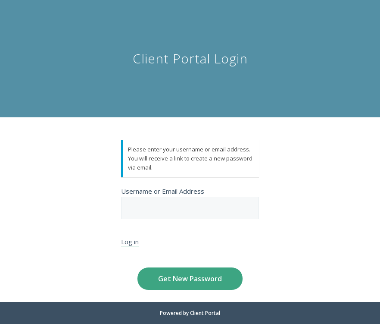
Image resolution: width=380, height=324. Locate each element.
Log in (130, 241)
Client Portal (205, 313)
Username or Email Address (190, 203)
